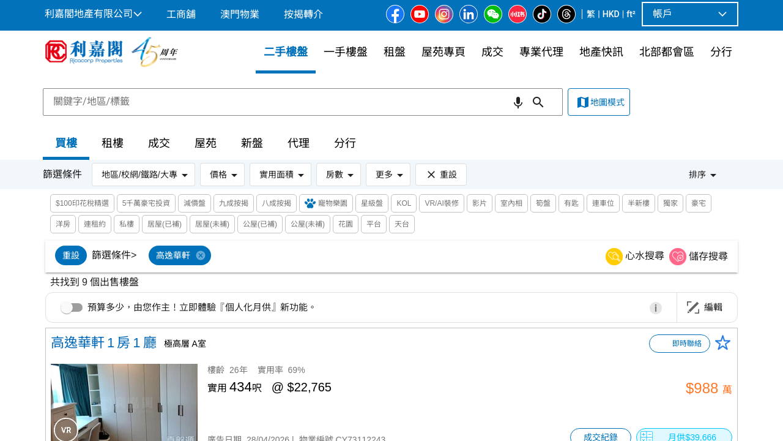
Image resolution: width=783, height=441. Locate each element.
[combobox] (302, 101)
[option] (71, 255)
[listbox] (377, 257)
